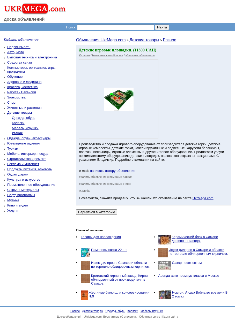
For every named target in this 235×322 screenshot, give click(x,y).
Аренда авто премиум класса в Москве (188, 276)
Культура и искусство (23, 179)
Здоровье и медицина (24, 82)
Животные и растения (24, 108)
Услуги (12, 210)
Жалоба (84, 190)
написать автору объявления (112, 171)
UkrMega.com (203, 198)
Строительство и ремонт (26, 159)
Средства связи (19, 62)
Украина (84, 55)
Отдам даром (17, 174)
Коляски (18, 123)
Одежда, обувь (23, 118)
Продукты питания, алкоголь (29, 169)
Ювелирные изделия (23, 143)
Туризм (12, 148)
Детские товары (144, 40)
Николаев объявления (140, 55)
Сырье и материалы (23, 190)
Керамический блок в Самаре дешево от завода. (195, 239)
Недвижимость (18, 47)
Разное (170, 40)
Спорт (12, 102)
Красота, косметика (22, 87)
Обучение (15, 77)
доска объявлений (24, 19)
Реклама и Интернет (23, 164)
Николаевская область (107, 55)
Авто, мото (15, 52)
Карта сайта (170, 316)
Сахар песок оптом (187, 263)
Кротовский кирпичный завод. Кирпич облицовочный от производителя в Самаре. (120, 279)
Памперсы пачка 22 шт (109, 250)
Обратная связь (149, 316)
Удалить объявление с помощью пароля (105, 176)
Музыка (13, 200)
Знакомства (16, 97)
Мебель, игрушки (25, 128)
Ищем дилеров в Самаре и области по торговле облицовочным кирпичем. (198, 252)
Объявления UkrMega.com (101, 40)
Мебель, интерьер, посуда (27, 154)
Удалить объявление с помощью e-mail (105, 183)
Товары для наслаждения (101, 237)
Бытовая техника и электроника (32, 57)
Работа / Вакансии (21, 92)
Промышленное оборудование (31, 185)
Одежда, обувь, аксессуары (28, 138)
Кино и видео (17, 205)
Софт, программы (21, 195)
